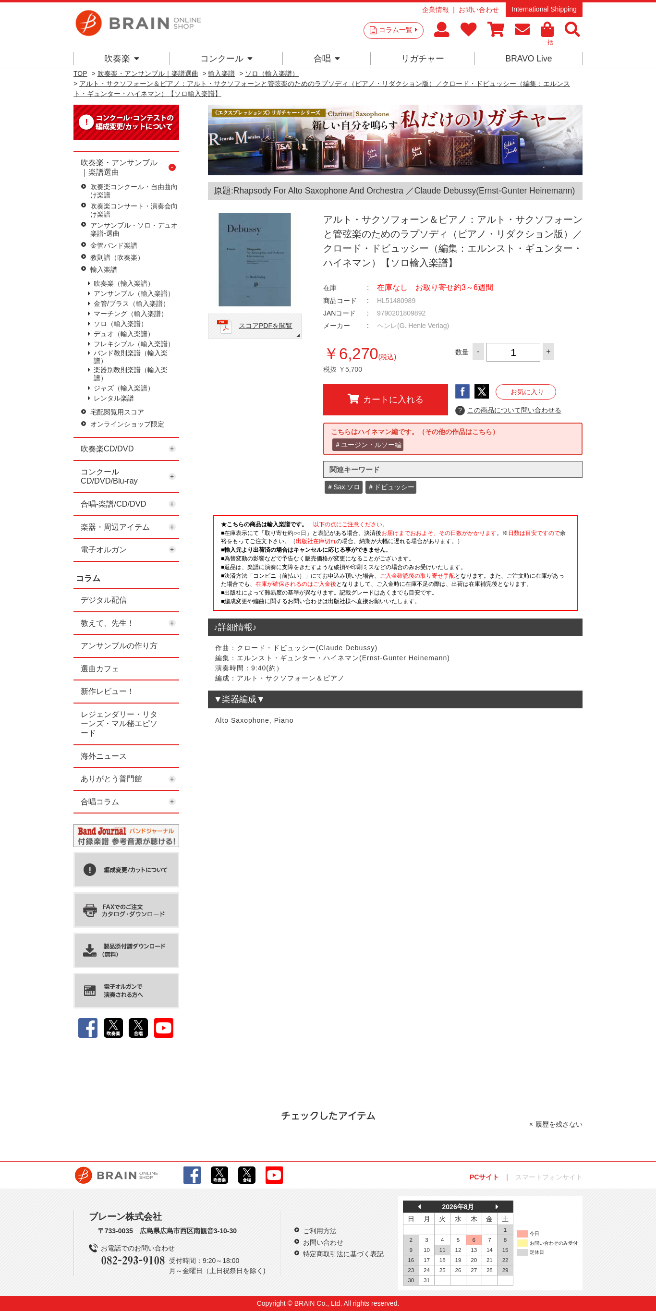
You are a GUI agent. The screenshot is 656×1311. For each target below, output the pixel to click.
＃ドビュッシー (390, 487)
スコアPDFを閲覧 (265, 325)
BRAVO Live (528, 58)
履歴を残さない (559, 1124)
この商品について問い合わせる (508, 410)
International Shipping (543, 9)
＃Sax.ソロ (343, 487)
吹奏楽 (121, 58)
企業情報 (435, 9)
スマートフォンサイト (549, 1177)
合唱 (327, 58)
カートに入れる (386, 399)
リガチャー (422, 58)
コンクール (226, 58)
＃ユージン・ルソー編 (367, 445)
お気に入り (527, 392)
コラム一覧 (398, 30)
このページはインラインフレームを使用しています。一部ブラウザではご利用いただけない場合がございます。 (395, 566)
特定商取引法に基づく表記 (343, 1254)
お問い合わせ (479, 9)
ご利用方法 (320, 1231)
